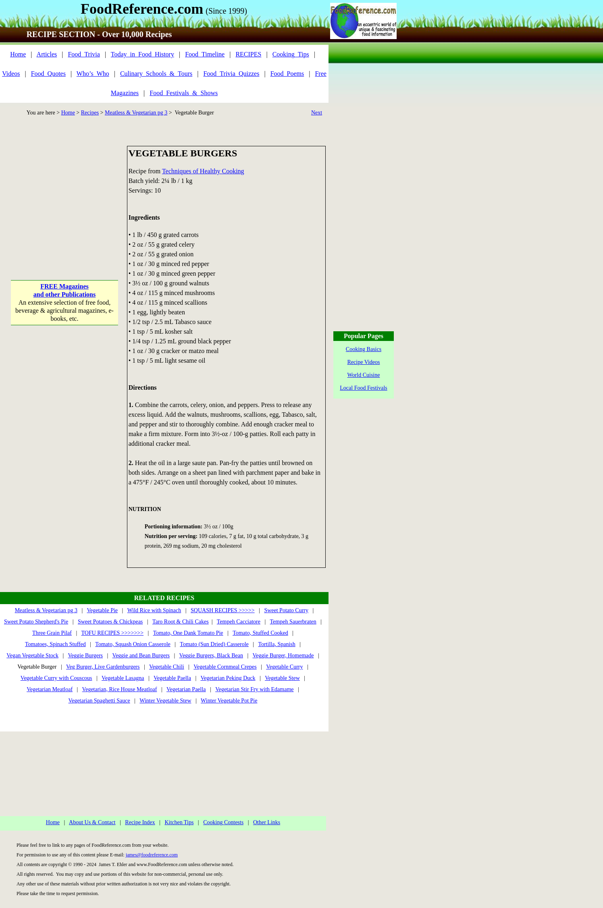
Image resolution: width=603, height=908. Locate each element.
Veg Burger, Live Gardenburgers (102, 667)
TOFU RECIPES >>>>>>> (112, 633)
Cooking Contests (223, 822)
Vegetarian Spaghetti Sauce (99, 701)
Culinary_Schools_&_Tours (156, 73)
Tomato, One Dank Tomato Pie (188, 633)
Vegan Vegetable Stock (32, 655)
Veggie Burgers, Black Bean (211, 655)
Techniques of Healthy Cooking (203, 171)
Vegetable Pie (102, 610)
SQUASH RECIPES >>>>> (223, 610)
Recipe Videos (363, 362)
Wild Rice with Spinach (154, 610)
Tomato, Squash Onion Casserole (132, 644)
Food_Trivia (84, 54)
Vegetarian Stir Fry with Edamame (254, 689)
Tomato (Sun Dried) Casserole (214, 644)
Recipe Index (140, 822)
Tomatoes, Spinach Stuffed (55, 644)
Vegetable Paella (172, 678)
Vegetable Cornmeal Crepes (224, 667)
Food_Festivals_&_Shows (184, 92)
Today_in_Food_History (142, 54)
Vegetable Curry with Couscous (56, 678)
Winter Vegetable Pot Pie (229, 701)
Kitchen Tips (178, 822)
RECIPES (248, 54)
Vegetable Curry (284, 667)
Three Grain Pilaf (52, 633)
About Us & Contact (92, 822)
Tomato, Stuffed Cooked (260, 633)
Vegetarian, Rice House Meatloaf (119, 689)
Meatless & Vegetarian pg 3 (136, 113)
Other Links (266, 822)
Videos (11, 73)
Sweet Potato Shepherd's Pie (36, 622)
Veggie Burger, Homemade (283, 655)
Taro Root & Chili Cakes (180, 622)
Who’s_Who (93, 73)
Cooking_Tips (290, 54)
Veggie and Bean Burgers (141, 655)
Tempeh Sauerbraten (293, 622)
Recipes (90, 113)
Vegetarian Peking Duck (227, 678)
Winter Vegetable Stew (165, 701)
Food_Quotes (48, 73)
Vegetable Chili (166, 667)
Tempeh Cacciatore (238, 622)
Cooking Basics (363, 349)
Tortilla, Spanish (276, 644)
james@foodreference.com (152, 855)
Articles (47, 54)
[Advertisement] (65, 197)
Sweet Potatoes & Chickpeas (110, 622)
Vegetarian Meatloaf (50, 689)
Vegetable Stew (282, 678)
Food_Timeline (205, 54)
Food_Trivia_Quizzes (231, 73)
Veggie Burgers (85, 655)
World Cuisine (363, 375)
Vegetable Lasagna (123, 678)
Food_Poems (287, 73)
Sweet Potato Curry (286, 610)
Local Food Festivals (363, 388)
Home (18, 54)
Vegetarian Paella (186, 689)
